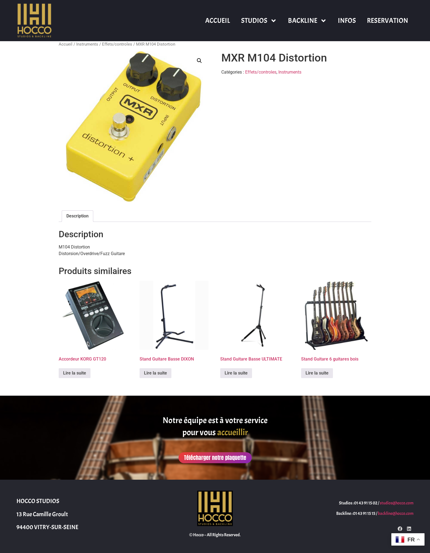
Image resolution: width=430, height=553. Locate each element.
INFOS (347, 20)
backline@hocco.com (396, 513)
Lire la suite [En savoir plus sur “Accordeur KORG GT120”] (74, 373)
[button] (199, 61)
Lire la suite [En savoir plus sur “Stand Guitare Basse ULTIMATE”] (236, 373)
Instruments (87, 44)
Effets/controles (117, 44)
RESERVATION (387, 20)
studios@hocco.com (397, 503)
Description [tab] (77, 216)
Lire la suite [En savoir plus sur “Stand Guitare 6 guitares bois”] (317, 373)
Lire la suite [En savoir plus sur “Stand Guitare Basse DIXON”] (155, 373)
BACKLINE (307, 21)
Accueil (65, 44)
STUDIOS (259, 21)
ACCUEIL (217, 20)
